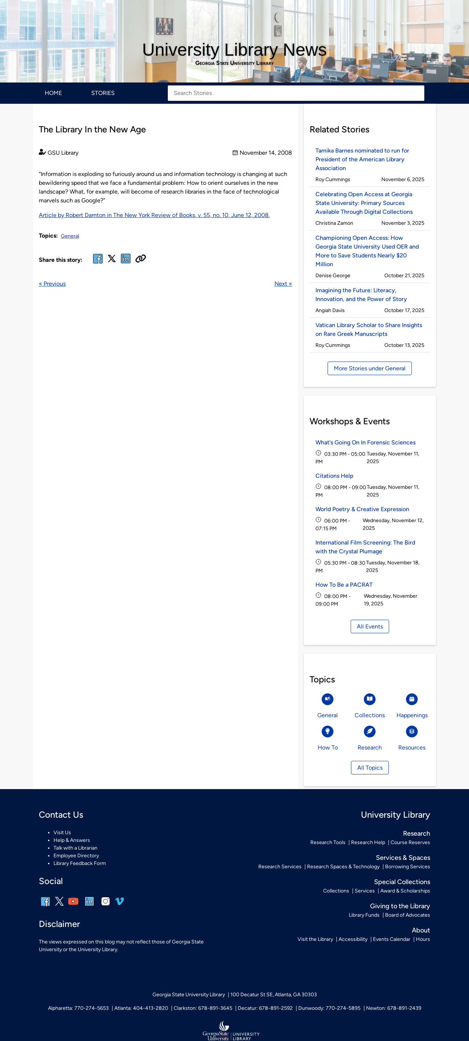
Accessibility (353, 939)
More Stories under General (370, 368)
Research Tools (328, 842)
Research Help (368, 842)
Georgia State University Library (234, 63)
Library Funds (364, 915)
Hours (423, 939)
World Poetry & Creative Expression (362, 509)
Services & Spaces (403, 858)
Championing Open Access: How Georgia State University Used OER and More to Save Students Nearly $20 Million (367, 251)
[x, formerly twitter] (111, 260)
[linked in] (125, 263)
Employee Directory (76, 856)
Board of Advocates (407, 915)
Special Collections (402, 882)
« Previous (52, 283)
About (421, 930)
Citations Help (334, 475)
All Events (370, 626)
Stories (103, 92)
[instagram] (105, 906)
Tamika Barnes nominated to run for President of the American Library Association (362, 159)
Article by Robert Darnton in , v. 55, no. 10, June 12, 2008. (154, 215)
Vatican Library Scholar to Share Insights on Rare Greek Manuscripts (368, 329)
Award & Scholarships (405, 891)
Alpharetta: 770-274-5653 (78, 1008)
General (70, 236)
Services (365, 891)
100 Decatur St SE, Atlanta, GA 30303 (273, 994)
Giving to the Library (400, 906)
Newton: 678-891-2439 (393, 1008)
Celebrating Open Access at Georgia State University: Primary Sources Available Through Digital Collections (364, 203)
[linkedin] (89, 906)
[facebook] (97, 263)
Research (416, 833)
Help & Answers (71, 840)
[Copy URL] (140, 259)
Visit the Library (315, 939)
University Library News (234, 49)
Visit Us (62, 832)
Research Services (280, 867)
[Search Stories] (296, 93)
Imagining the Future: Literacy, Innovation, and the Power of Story (361, 295)
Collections (336, 891)
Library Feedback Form (79, 863)
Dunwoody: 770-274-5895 (329, 1008)
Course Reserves (410, 842)
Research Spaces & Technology (343, 867)
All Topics (370, 767)
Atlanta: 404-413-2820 (141, 1008)
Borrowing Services (407, 867)
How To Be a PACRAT (344, 584)
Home (53, 92)
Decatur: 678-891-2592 (265, 1008)
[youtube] (73, 906)
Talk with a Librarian (75, 848)
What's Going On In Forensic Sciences (365, 442)
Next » (283, 283)
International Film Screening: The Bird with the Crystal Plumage (365, 547)
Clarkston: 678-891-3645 (203, 1008)
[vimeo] (119, 904)
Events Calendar (391, 939)
